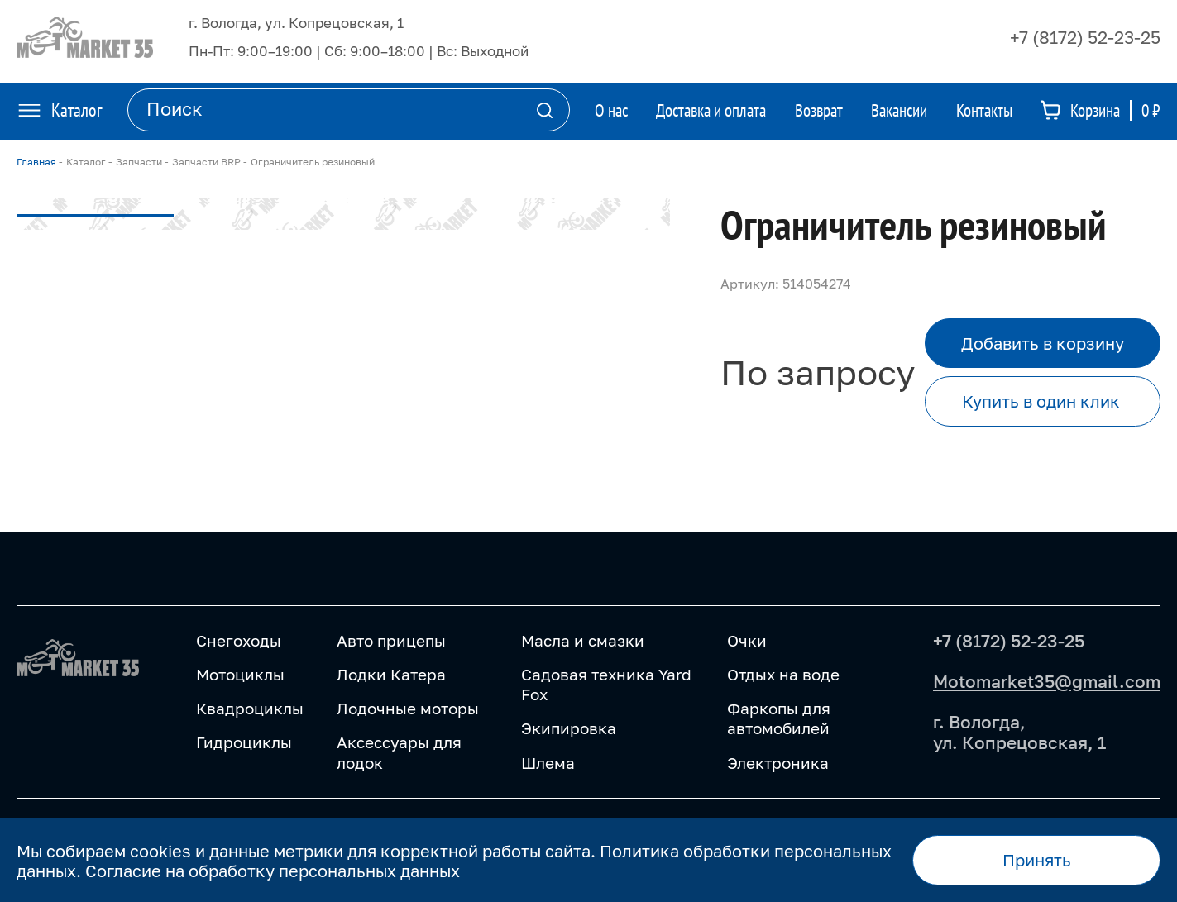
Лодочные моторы (408, 708)
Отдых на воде (783, 674)
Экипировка (568, 727)
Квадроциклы (250, 708)
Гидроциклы (244, 742)
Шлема (548, 762)
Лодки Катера (391, 674)
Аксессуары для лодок (399, 752)
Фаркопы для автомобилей (778, 718)
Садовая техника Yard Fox (606, 684)
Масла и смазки (582, 640)
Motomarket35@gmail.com (1046, 681)
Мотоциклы (240, 674)
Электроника (778, 762)
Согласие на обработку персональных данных (272, 871)
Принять (1036, 860)
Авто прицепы (391, 640)
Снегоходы (238, 640)
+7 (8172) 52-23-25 (1085, 37)
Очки (747, 640)
